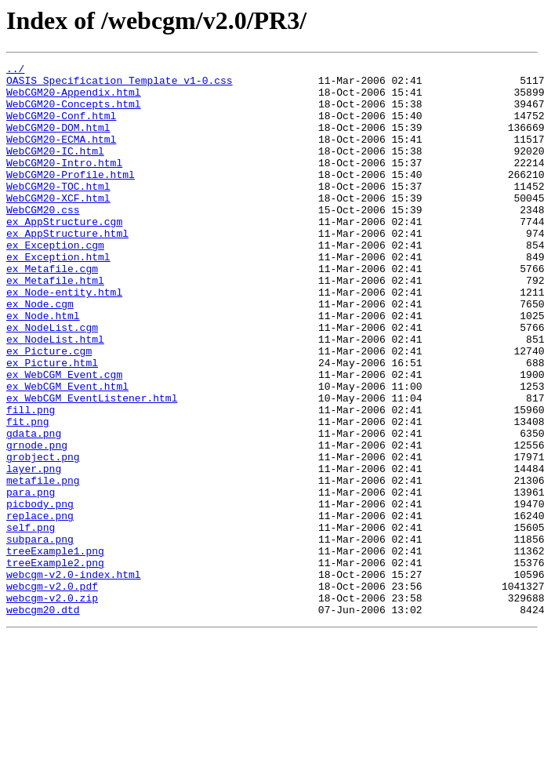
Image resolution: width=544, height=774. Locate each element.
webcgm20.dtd (43, 720)
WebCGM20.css (43, 240)
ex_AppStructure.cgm (64, 254)
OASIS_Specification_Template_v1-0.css (119, 85)
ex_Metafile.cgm (52, 310)
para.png (30, 579)
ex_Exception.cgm (55, 282)
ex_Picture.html (52, 423)
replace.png (40, 607)
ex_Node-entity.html (64, 339)
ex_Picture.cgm (49, 409)
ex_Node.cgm (40, 353)
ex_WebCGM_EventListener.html (91, 466)
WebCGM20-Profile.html (70, 198)
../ (15, 71)
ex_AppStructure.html (67, 268)
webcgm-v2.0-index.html (73, 677)
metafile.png (43, 565)
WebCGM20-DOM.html (58, 141)
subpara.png (40, 635)
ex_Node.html (43, 367)
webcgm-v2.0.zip (52, 706)
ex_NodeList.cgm (52, 381)
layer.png (33, 550)
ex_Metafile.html (55, 325)
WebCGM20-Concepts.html (73, 113)
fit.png (27, 494)
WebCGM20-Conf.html (61, 127)
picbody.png (40, 593)
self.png (30, 621)
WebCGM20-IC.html (55, 169)
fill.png (30, 480)
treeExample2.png (55, 663)
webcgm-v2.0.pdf (52, 692)
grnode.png (36, 522)
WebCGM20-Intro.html (64, 183)
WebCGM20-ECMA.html (61, 155)
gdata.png (33, 508)
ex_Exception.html (58, 296)
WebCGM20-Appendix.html (73, 99)
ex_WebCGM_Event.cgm (64, 438)
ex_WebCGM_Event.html (67, 452)
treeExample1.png (55, 649)
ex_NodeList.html (55, 395)
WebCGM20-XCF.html (58, 226)
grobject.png (43, 536)
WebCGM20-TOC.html (58, 212)
